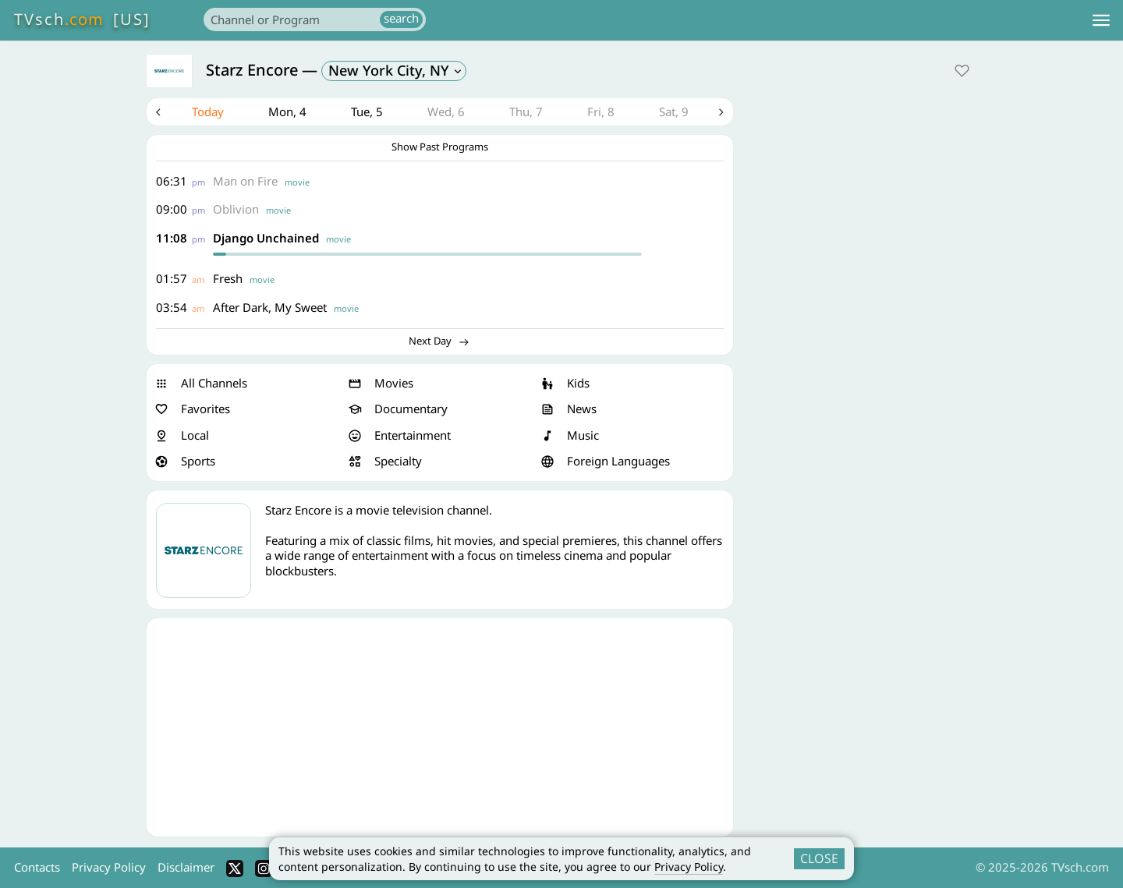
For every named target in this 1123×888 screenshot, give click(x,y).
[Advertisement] (440, 727)
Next (721, 112)
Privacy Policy (688, 866)
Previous (158, 112)
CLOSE (819, 858)
